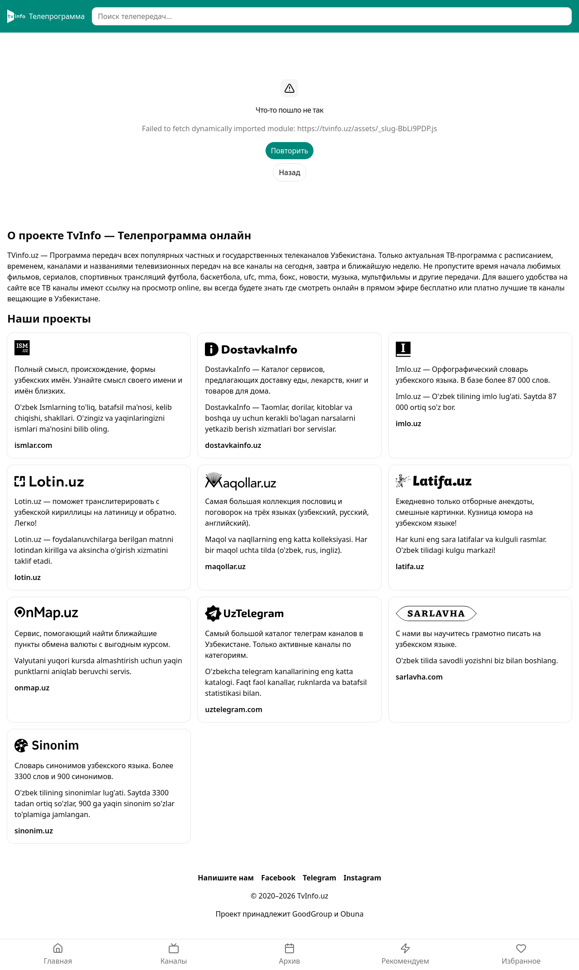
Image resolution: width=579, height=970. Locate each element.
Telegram (319, 878)
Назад (289, 172)
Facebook (278, 878)
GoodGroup (312, 914)
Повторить (289, 151)
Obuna (352, 914)
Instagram (362, 878)
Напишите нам (226, 878)
